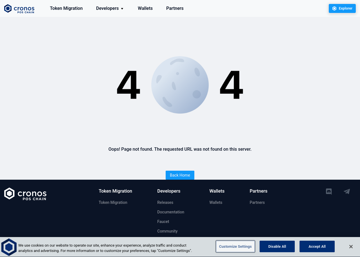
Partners (175, 8)
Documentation (170, 212)
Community (167, 231)
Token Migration (66, 8)
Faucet (163, 221)
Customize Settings (235, 247)
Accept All (317, 247)
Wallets (145, 8)
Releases (165, 202)
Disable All (277, 247)
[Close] (351, 247)
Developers (110, 8)
